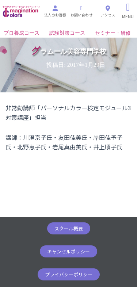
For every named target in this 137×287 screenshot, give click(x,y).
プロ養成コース (21, 33)
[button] (68, 228)
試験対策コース (67, 33)
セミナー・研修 (113, 33)
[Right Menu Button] (128, 11)
